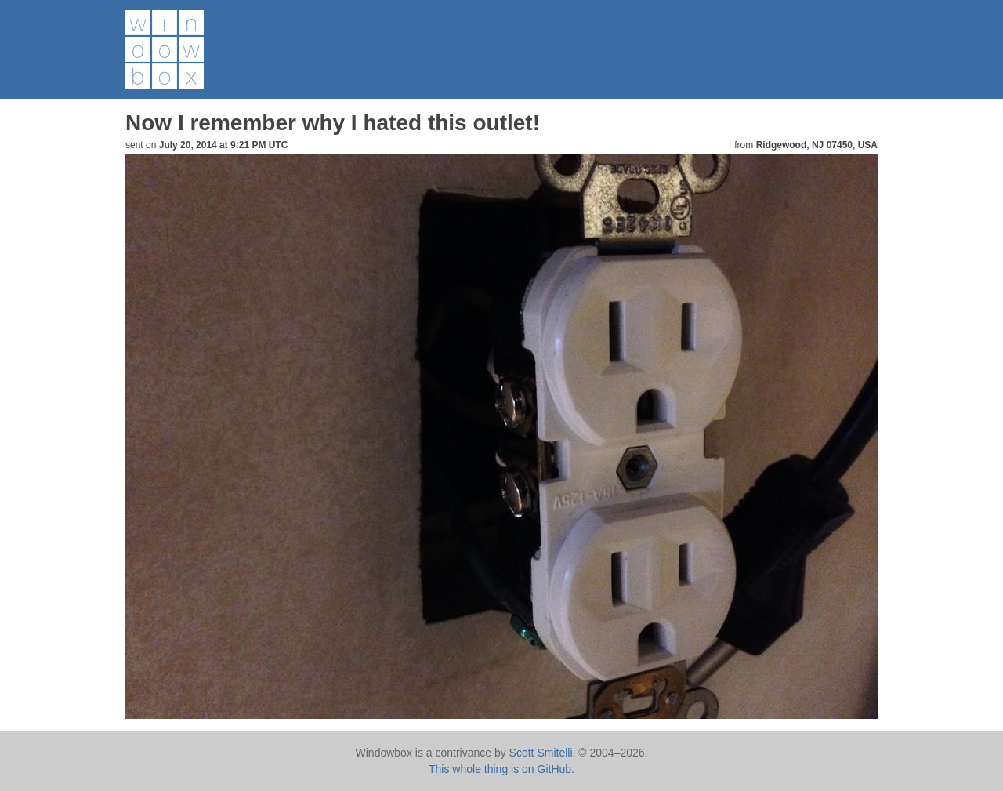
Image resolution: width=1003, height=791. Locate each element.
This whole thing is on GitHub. (501, 769)
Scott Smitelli (541, 752)
